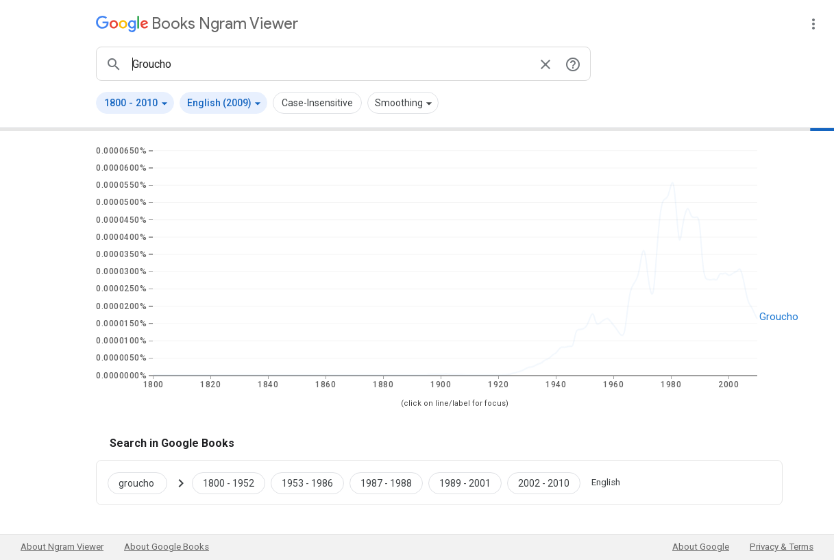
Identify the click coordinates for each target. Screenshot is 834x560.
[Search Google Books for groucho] (143, 482)
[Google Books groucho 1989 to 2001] (465, 482)
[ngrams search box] (329, 63)
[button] (135, 103)
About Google (700, 546)
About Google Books (166, 546)
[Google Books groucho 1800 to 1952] (228, 482)
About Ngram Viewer (62, 546)
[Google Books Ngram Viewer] (197, 24)
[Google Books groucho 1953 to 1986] (307, 482)
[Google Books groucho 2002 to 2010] (543, 482)
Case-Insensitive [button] (317, 102)
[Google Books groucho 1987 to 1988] (386, 482)
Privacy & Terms (781, 546)
